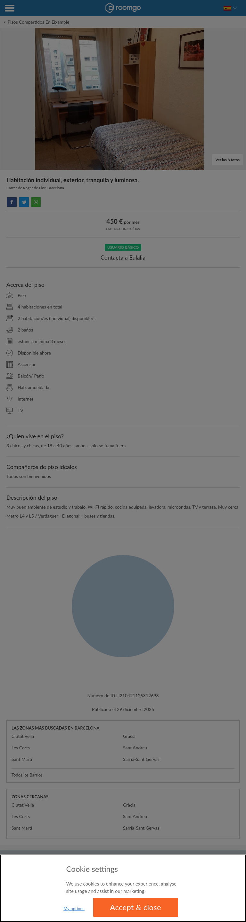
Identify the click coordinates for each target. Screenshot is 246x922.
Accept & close (135, 907)
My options (74, 908)
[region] (123, 888)
